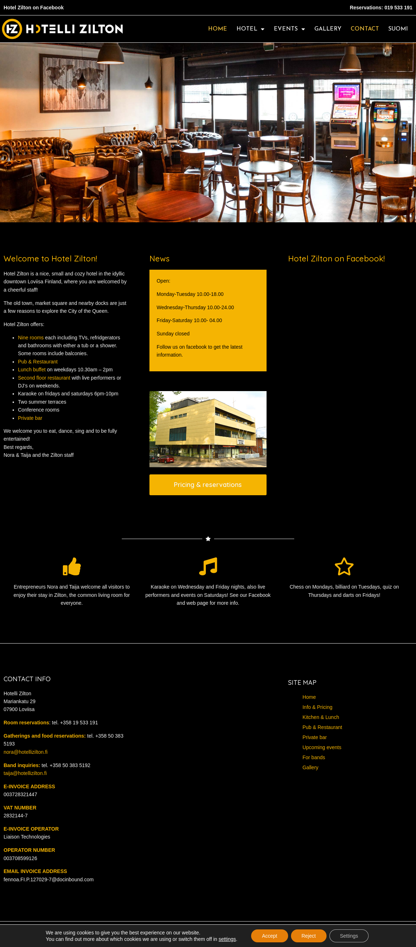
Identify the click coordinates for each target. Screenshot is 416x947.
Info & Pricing (317, 707)
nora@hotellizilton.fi (25, 752)
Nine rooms (31, 337)
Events (289, 29)
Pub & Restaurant (38, 362)
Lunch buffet (32, 369)
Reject (308, 936)
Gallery (327, 29)
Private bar (30, 418)
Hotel (250, 29)
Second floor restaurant (44, 378)
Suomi (398, 29)
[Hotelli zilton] (208, 748)
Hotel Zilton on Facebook (34, 7)
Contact (365, 29)
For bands (313, 757)
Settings (349, 936)
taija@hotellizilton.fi (25, 773)
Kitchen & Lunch (320, 717)
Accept (269, 936)
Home (217, 29)
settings (226, 939)
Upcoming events (321, 747)
